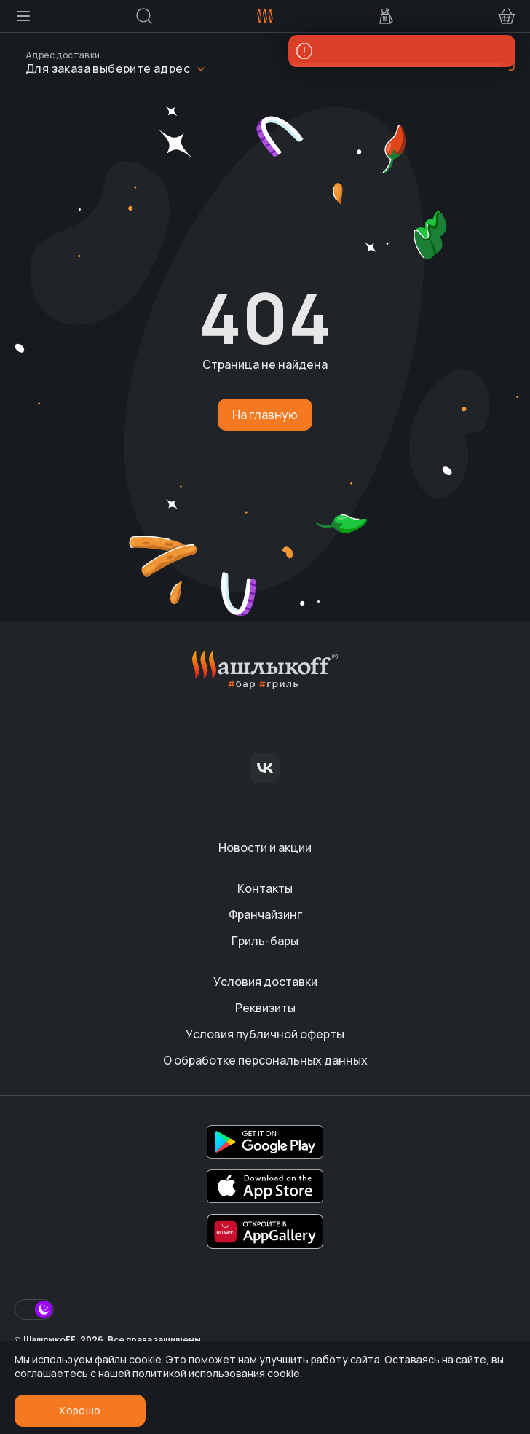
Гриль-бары (265, 941)
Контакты (265, 888)
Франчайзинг (265, 914)
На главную (265, 415)
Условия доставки (265, 981)
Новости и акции (265, 847)
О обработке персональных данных (265, 1060)
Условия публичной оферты (265, 1034)
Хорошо (79, 1410)
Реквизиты (265, 1008)
